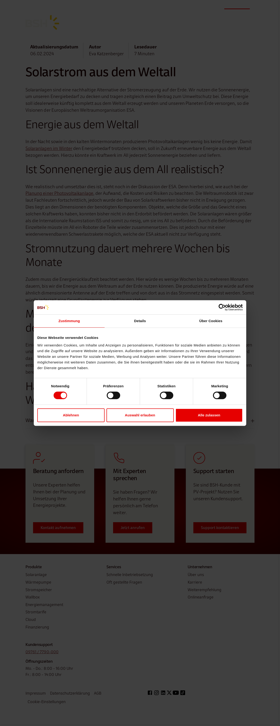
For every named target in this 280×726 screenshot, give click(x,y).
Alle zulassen (209, 415)
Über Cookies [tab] (210, 321)
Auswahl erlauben (140, 415)
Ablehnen (71, 415)
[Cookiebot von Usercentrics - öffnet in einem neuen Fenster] (222, 307)
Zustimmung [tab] (69, 321)
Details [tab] (140, 321)
